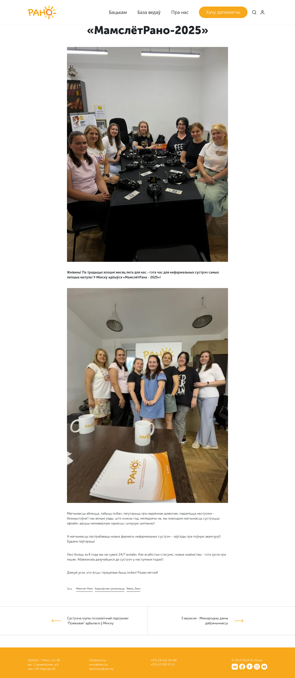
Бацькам (118, 12)
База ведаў (149, 12)
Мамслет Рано (84, 588)
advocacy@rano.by (101, 669)
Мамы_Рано (133, 588)
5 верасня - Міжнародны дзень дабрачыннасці (205, 620)
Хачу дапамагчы (223, 12)
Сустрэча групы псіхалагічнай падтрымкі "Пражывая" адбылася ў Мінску (97, 620)
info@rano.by (97, 660)
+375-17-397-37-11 (163, 664)
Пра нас (180, 12)
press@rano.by (98, 664)
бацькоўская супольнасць (110, 588)
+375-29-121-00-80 (164, 660)
